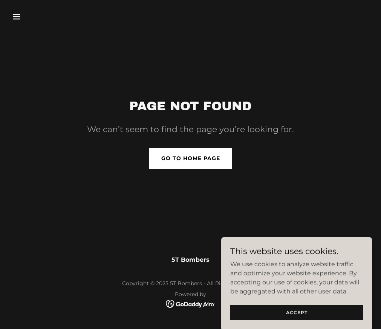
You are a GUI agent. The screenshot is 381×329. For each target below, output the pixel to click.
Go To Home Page (190, 158)
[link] (190, 303)
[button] (36, 16)
